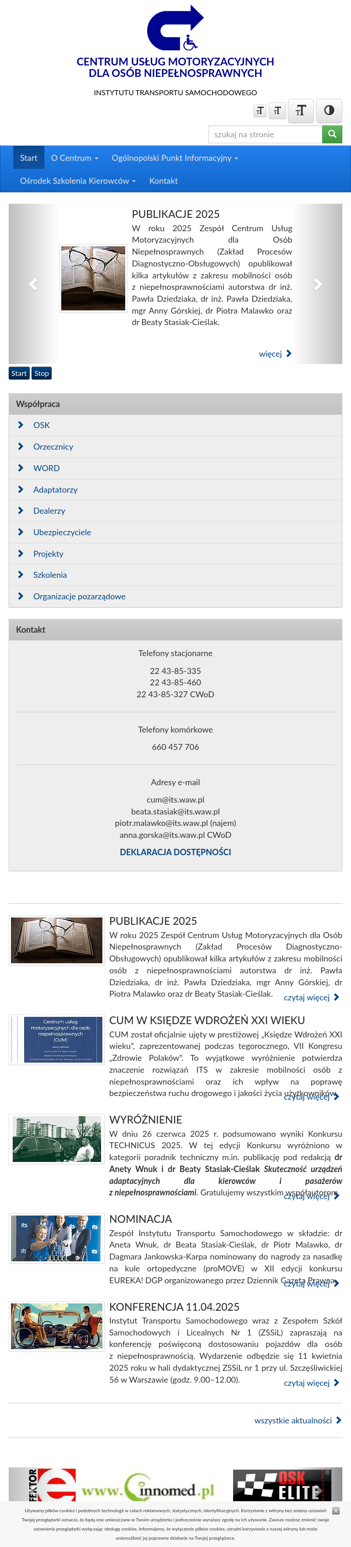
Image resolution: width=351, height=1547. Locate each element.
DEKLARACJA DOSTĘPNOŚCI (175, 852)
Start (28, 157)
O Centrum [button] (74, 157)
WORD (38, 468)
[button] (34, 284)
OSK (33, 425)
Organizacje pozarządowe (71, 596)
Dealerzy (40, 510)
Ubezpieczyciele (53, 532)
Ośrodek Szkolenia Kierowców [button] (78, 180)
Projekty (40, 553)
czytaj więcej (312, 997)
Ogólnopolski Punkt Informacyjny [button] (175, 157)
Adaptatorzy (47, 489)
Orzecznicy (44, 446)
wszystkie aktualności (298, 1420)
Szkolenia (41, 575)
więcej (275, 353)
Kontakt (163, 180)
